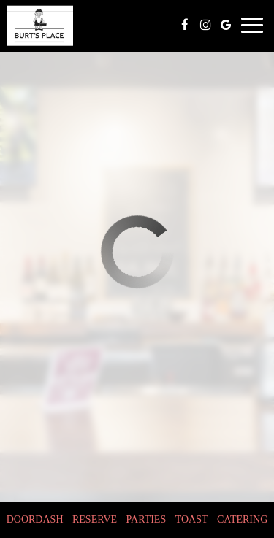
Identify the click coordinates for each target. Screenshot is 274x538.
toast (191, 519)
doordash (35, 519)
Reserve (94, 519)
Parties (146, 519)
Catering (242, 519)
